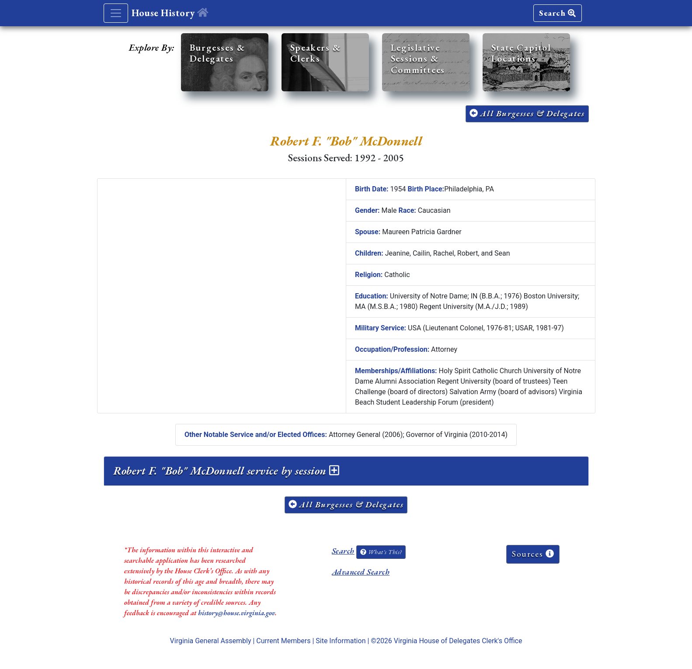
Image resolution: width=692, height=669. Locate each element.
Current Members (283, 641)
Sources (533, 553)
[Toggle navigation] (116, 13)
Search (557, 13)
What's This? (380, 552)
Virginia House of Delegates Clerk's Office (458, 641)
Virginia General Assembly (210, 641)
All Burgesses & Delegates (527, 113)
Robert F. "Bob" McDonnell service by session (226, 470)
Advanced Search (360, 572)
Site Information (340, 641)
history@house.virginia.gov (236, 612)
